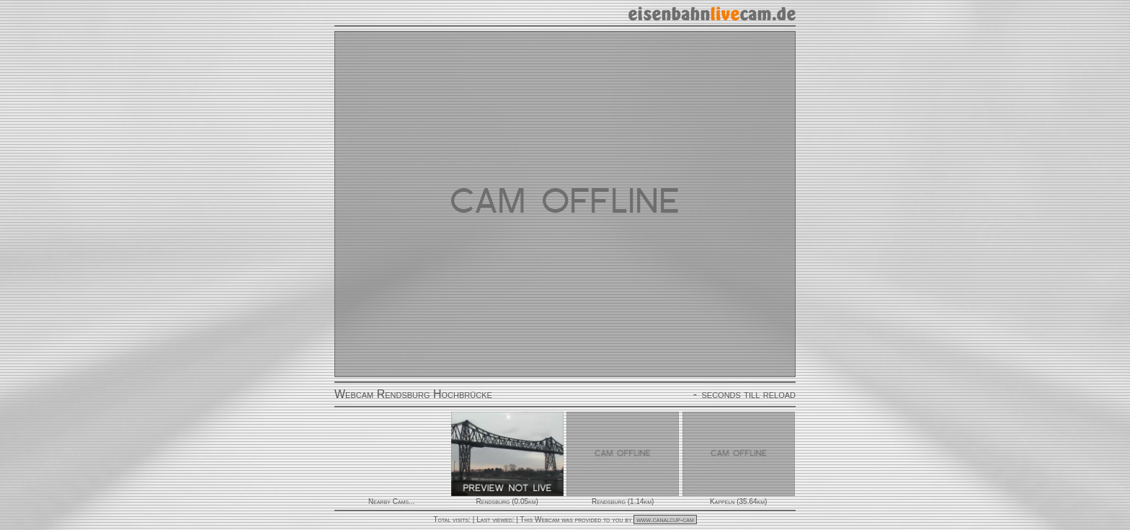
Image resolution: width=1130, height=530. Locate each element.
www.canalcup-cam (664, 520)
